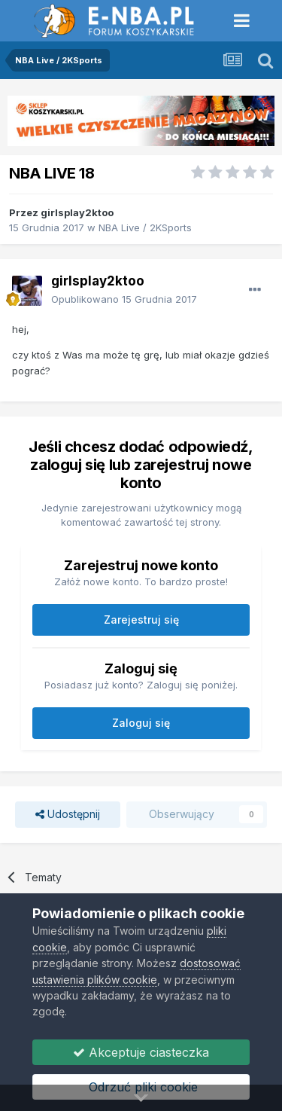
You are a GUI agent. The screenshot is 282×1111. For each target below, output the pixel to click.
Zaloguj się (141, 722)
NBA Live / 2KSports (145, 227)
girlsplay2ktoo (77, 212)
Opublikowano (124, 299)
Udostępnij (67, 814)
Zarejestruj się (141, 619)
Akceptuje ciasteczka (141, 1052)
